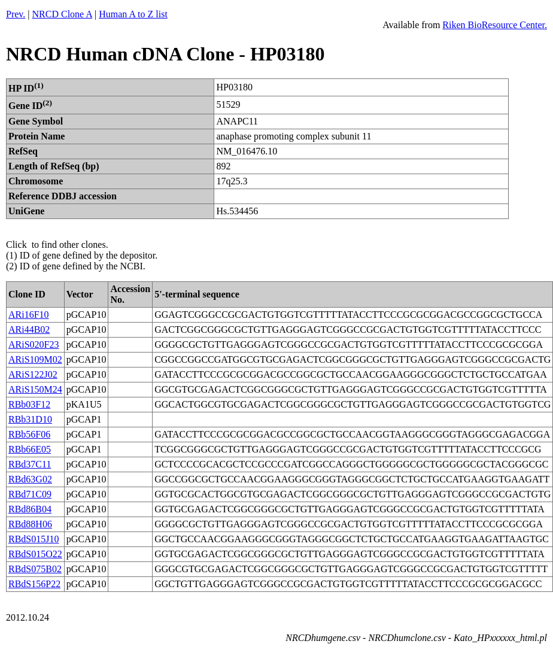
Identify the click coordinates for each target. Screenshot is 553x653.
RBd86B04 (29, 509)
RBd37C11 (29, 464)
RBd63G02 (30, 479)
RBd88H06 (30, 524)
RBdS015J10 (33, 539)
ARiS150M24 (35, 389)
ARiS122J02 (32, 374)
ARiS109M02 (35, 359)
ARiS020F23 (33, 344)
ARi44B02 (29, 329)
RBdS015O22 (35, 554)
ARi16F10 (28, 314)
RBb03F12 (29, 404)
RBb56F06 (29, 434)
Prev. (15, 14)
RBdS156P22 (34, 584)
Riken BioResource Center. (494, 25)
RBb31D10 (30, 419)
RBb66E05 (29, 449)
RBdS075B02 (35, 569)
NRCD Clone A (62, 14)
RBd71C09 (29, 494)
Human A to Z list (133, 14)
